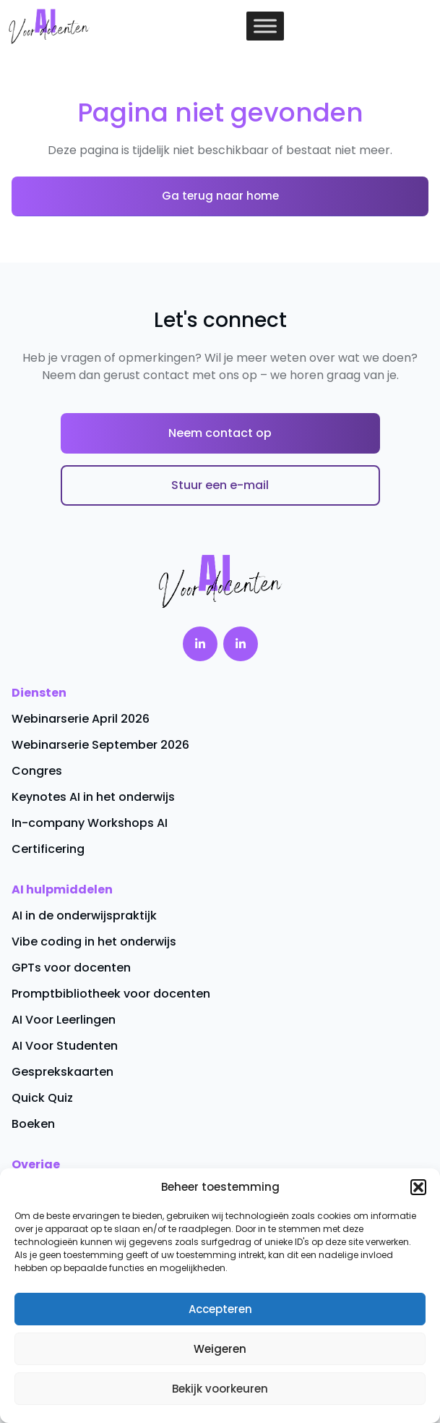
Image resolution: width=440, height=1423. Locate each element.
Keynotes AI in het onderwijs (93, 797)
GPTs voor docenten (71, 967)
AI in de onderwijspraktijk (84, 915)
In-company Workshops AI (90, 823)
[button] (418, 1187)
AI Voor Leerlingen (64, 1019)
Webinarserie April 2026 (81, 718)
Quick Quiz (42, 1097)
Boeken (33, 1124)
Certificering (48, 849)
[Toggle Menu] (265, 26)
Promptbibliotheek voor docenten (111, 993)
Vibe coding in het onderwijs (94, 941)
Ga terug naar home (220, 195)
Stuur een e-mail (220, 485)
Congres (37, 771)
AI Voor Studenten (65, 1045)
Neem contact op (220, 433)
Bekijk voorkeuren (220, 1388)
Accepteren (220, 1309)
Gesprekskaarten (62, 1071)
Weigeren (220, 1348)
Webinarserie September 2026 (100, 744)
